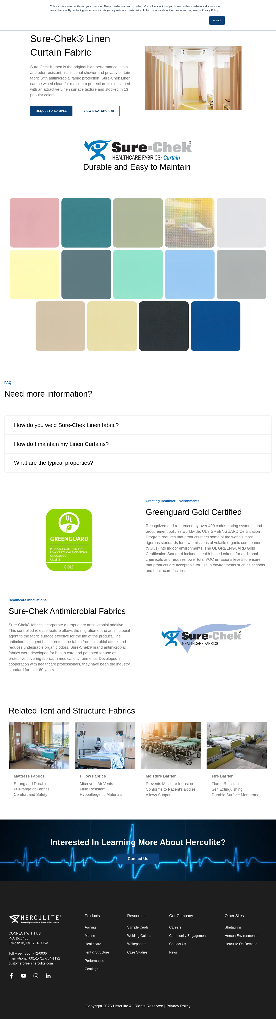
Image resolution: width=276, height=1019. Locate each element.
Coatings (91, 969)
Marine (90, 936)
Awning (90, 927)
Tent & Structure (97, 952)
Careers (175, 927)
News (173, 952)
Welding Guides (139, 936)
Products (92, 916)
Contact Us (177, 944)
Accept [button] (217, 20)
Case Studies (137, 952)
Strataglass (233, 927)
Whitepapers (136, 944)
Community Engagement (188, 936)
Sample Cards (138, 927)
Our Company (181, 916)
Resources (136, 916)
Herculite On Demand (241, 944)
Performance (94, 961)
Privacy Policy (178, 1006)
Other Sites (234, 916)
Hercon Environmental (241, 936)
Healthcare (93, 944)
